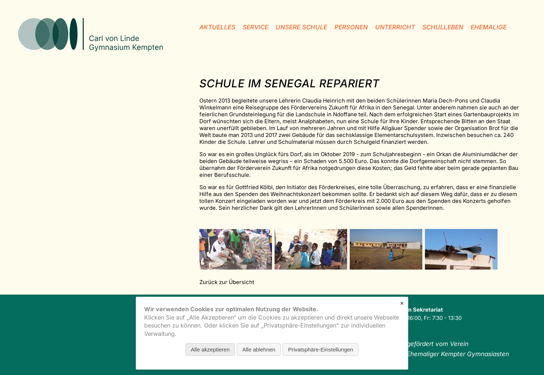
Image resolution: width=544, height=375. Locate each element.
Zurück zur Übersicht (226, 282)
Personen (351, 27)
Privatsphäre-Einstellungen (320, 349)
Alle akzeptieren (210, 349)
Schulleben (442, 27)
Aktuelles (217, 27)
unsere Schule (301, 27)
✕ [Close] (402, 303)
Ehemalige (489, 27)
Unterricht (395, 27)
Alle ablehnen (258, 349)
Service (255, 27)
